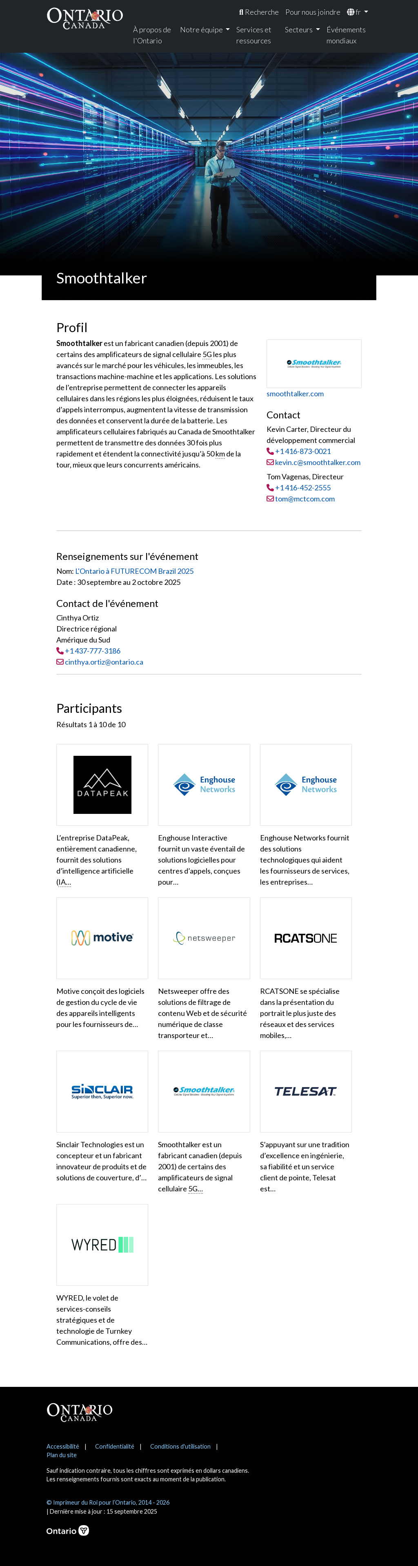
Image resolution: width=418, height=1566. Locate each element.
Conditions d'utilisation (180, 1446)
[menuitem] (259, 12)
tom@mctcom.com (301, 498)
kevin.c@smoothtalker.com (313, 462)
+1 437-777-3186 (92, 650)
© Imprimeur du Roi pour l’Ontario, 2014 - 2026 (108, 1502)
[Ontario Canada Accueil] (85, 18)
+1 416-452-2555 (303, 487)
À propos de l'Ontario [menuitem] (152, 35)
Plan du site (62, 1454)
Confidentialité (114, 1446)
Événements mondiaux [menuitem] (346, 35)
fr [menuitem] (354, 11)
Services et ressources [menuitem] (253, 35)
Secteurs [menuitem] (299, 29)
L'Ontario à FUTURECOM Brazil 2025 (134, 570)
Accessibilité (63, 1446)
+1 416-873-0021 (303, 451)
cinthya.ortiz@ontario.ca (104, 661)
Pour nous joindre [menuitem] (312, 11)
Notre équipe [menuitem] (202, 29)
